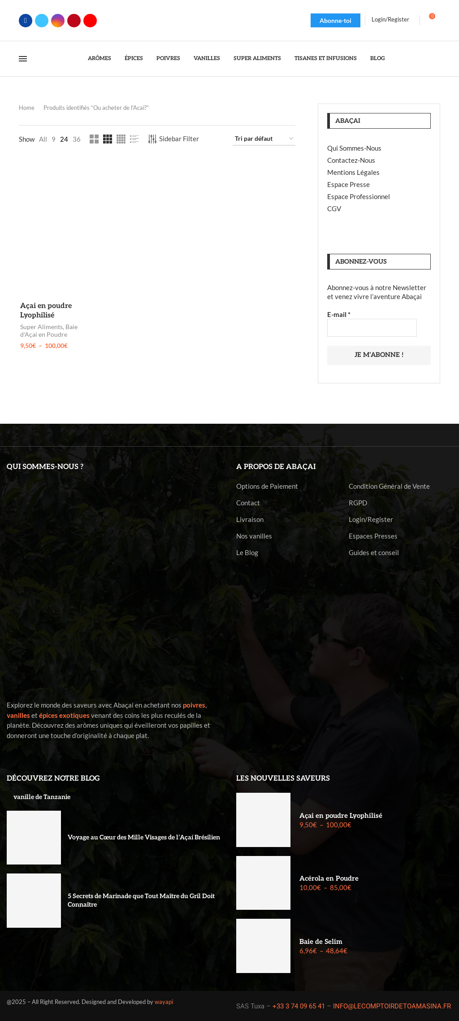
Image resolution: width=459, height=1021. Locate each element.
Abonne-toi (335, 20)
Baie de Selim (320, 941)
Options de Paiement (267, 485)
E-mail (339, 314)
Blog (377, 58)
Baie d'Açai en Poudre (47, 331)
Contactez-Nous (351, 160)
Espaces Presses (373, 535)
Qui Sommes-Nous (354, 148)
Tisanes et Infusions (325, 58)
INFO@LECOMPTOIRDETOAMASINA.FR (392, 1006)
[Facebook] (25, 20)
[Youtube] (90, 20)
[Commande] (264, 139)
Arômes (99, 58)
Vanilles (207, 58)
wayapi (164, 1000)
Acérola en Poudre (329, 878)
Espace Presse (348, 184)
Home (27, 107)
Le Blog (247, 552)
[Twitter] (41, 20)
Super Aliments (257, 58)
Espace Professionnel (358, 196)
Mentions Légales (353, 172)
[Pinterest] (74, 20)
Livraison (250, 519)
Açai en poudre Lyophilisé (340, 815)
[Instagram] (58, 20)
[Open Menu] (23, 59)
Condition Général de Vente (389, 485)
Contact (248, 502)
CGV (334, 208)
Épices (134, 58)
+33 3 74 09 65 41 (299, 1006)
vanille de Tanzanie (41, 796)
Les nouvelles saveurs (283, 778)
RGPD (358, 502)
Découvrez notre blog (53, 778)
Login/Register (371, 519)
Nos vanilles (254, 535)
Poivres (168, 58)
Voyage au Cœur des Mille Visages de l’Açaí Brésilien (144, 837)
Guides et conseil (374, 552)
